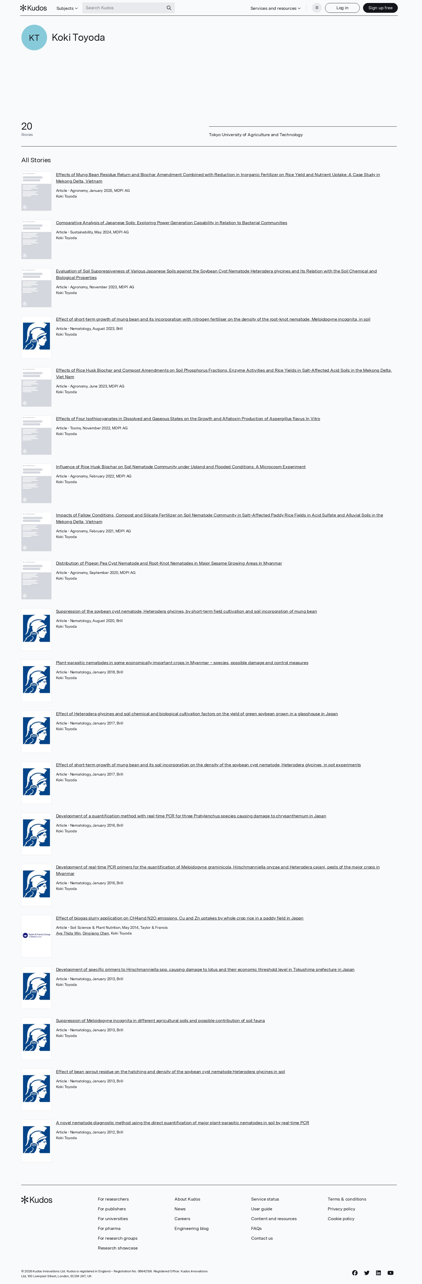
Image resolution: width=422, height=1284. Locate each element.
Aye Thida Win (68, 932)
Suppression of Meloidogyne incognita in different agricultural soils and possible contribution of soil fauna (160, 1020)
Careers (182, 1218)
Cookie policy (341, 1218)
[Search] (170, 7)
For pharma (109, 1227)
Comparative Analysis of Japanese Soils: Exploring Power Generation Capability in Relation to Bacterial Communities (171, 222)
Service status (265, 1198)
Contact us (262, 1237)
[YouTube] (390, 1272)
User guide (261, 1208)
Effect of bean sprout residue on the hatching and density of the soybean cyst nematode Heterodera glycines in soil (170, 1071)
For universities (113, 1218)
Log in (341, 7)
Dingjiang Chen (96, 932)
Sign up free (379, 7)
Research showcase (118, 1247)
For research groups (117, 1237)
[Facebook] (355, 1272)
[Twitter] (367, 1272)
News (180, 1208)
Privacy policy (341, 1208)
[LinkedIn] (378, 1272)
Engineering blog (191, 1227)
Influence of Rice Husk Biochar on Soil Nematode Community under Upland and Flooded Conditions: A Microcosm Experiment (181, 466)
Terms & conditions (347, 1198)
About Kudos (187, 1198)
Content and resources (274, 1218)
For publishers (112, 1208)
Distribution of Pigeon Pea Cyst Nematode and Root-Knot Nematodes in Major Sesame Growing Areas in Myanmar (169, 562)
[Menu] (316, 8)
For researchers (113, 1198)
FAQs (256, 1227)
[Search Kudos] (124, 7)
